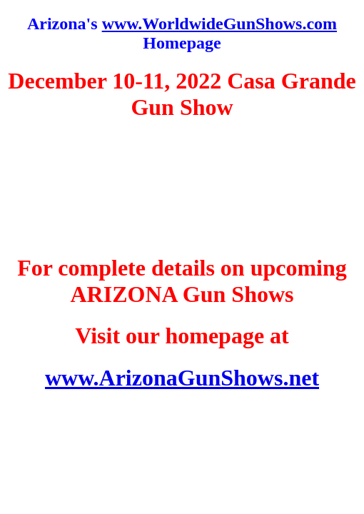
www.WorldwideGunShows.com (219, 23)
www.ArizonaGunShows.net (182, 377)
